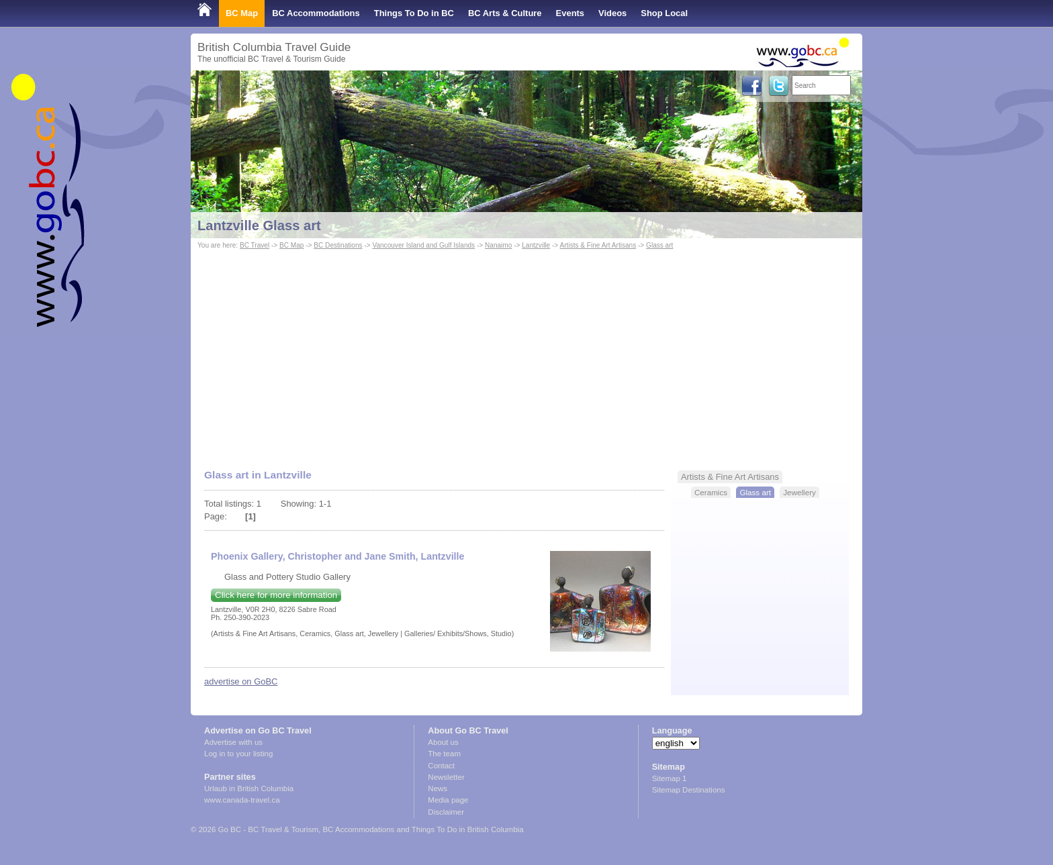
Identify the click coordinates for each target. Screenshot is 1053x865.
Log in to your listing (238, 754)
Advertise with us (233, 742)
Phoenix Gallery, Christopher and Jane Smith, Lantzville (337, 556)
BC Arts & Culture (505, 13)
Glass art (659, 245)
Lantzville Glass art (259, 225)
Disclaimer (446, 812)
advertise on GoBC (240, 681)
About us (443, 742)
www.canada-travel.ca (242, 800)
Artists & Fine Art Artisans (598, 245)
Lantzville (536, 245)
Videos (612, 13)
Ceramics (710, 492)
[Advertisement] (526, 353)
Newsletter (446, 777)
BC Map (242, 13)
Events (570, 13)
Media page (448, 800)
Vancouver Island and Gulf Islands (423, 245)
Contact (441, 766)
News (437, 788)
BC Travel (254, 245)
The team (444, 754)
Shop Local (664, 13)
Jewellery (799, 492)
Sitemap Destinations (688, 790)
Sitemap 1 (669, 778)
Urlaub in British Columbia (248, 788)
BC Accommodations (316, 13)
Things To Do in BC (414, 13)
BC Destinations (338, 245)
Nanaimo (498, 245)
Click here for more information (276, 595)
